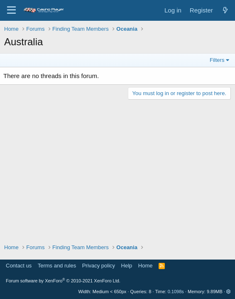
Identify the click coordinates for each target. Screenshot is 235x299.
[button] (228, 291)
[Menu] (11, 10)
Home (145, 265)
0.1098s (176, 291)
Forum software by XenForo (63, 280)
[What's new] (225, 10)
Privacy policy (98, 265)
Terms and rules (57, 265)
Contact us (19, 265)
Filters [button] (217, 60)
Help (126, 265)
